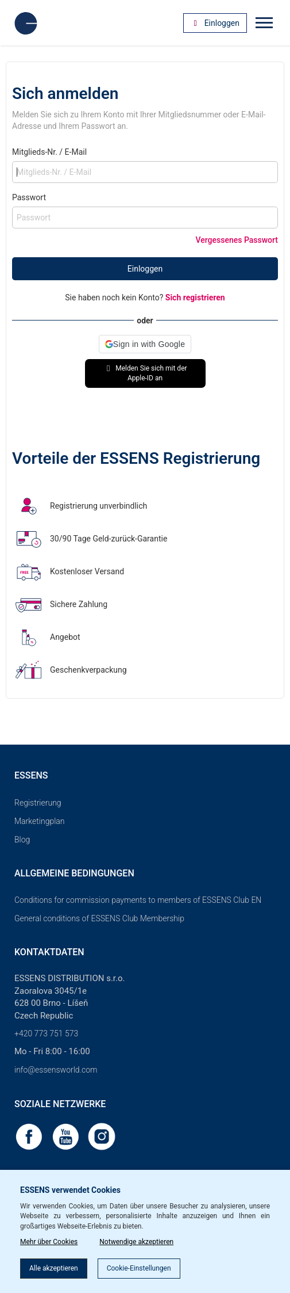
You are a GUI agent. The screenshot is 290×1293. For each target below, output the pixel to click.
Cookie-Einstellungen (139, 1268)
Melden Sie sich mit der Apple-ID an (145, 373)
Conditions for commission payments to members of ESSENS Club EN (137, 900)
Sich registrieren (195, 297)
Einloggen (145, 268)
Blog (22, 839)
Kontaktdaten (49, 952)
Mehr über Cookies (49, 1242)
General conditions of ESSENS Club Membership (99, 918)
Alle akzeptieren (53, 1268)
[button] (145, 344)
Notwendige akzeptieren (136, 1242)
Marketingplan (39, 821)
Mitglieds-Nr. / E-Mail (49, 152)
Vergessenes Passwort (237, 240)
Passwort (29, 197)
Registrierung (37, 802)
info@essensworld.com (55, 1069)
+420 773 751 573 (46, 1033)
